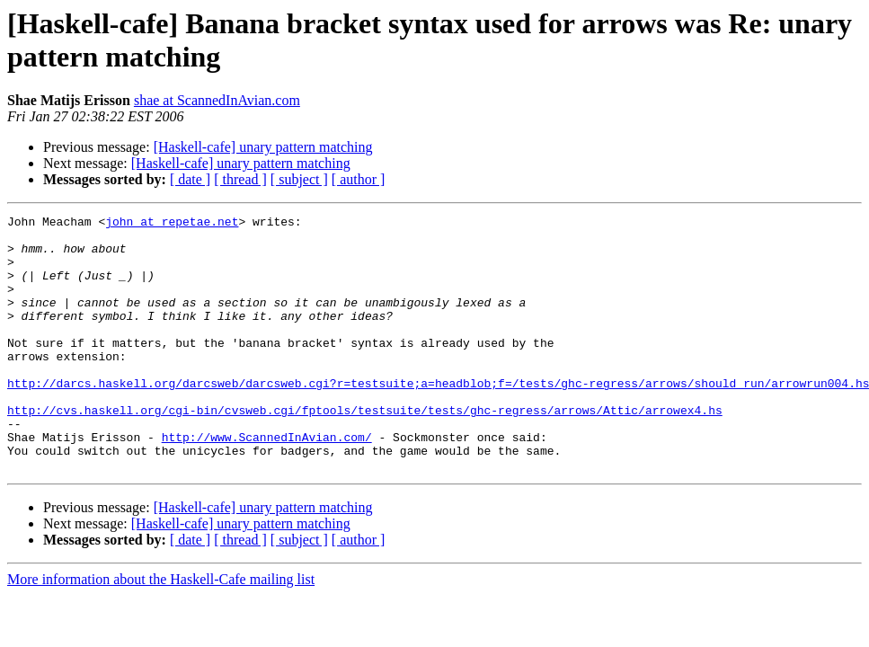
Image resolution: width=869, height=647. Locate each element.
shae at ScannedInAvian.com (217, 100)
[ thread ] (240, 179)
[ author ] (359, 179)
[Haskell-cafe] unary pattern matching (263, 147)
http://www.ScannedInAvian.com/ (267, 482)
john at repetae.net (171, 224)
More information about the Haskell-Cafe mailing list (161, 630)
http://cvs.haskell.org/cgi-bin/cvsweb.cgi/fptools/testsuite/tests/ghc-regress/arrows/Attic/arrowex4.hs (365, 450)
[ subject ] (299, 179)
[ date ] (190, 179)
